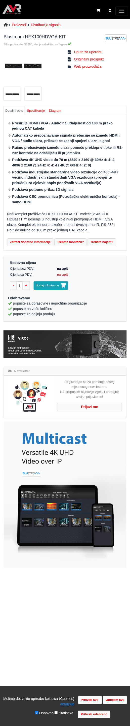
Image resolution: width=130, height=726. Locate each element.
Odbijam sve (115, 700)
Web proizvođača (87, 66)
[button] (110, 10)
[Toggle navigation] (121, 10)
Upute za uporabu (88, 52)
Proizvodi (19, 25)
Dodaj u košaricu (51, 285)
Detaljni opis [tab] (14, 110)
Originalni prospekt (89, 59)
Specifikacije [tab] (36, 110)
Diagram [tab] (55, 110)
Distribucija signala (46, 25)
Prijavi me (89, 407)
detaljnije (67, 704)
